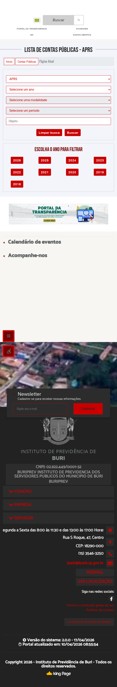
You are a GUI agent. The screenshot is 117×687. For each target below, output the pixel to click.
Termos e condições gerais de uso (90, 605)
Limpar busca (49, 132)
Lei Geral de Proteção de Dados (89, 622)
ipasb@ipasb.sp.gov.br (85, 563)
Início (9, 61)
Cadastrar (88, 409)
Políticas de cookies (100, 610)
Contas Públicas (27, 61)
